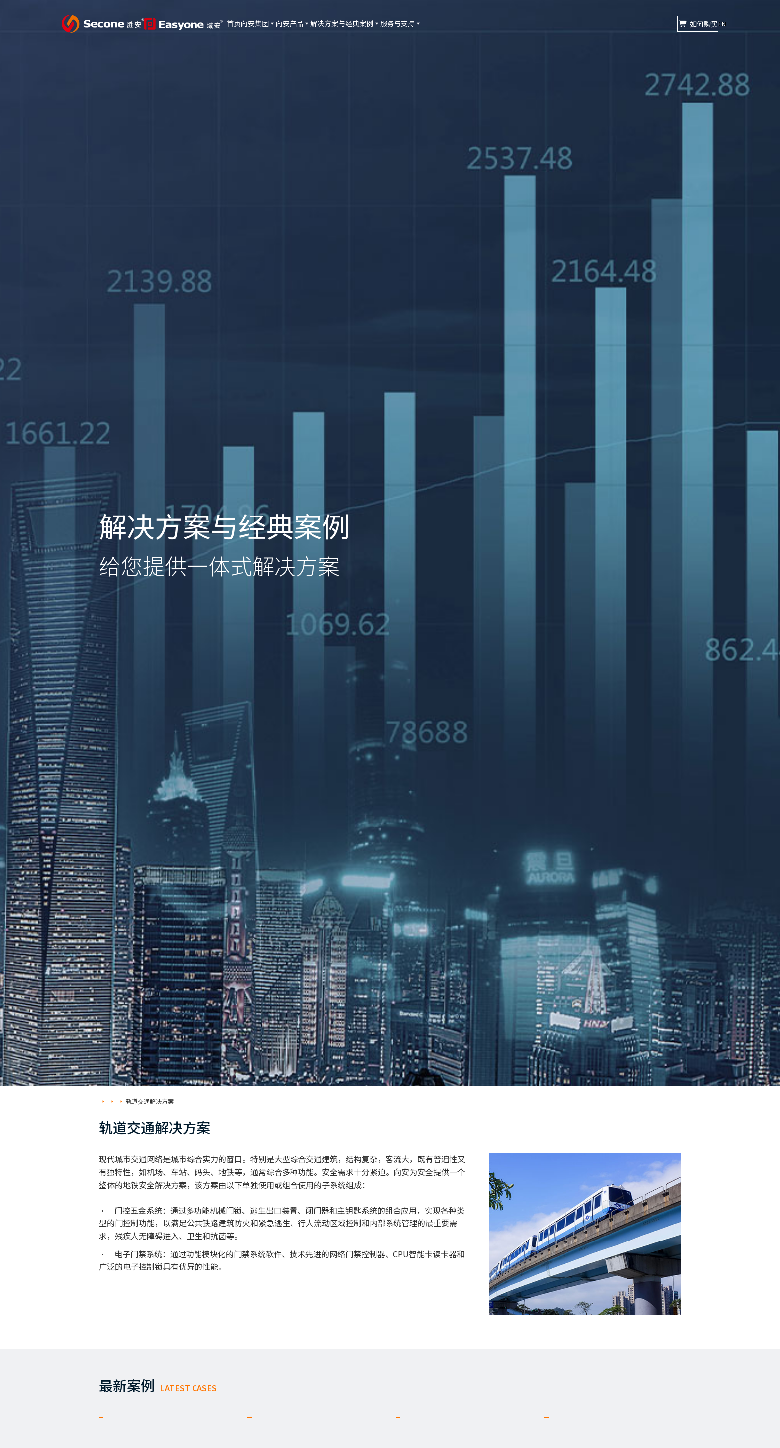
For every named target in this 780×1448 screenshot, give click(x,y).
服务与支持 (482, 23)
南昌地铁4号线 (585, 1416)
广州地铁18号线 (588, 1436)
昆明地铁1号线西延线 (153, 1436)
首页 (252, 23)
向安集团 (292, 23)
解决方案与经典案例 (411, 23)
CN (691, 23)
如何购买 (645, 23)
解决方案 (132, 1101)
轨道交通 (165, 1101)
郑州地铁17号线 (143, 1416)
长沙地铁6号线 (288, 1436)
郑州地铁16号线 (291, 1416)
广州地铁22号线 (440, 1436)
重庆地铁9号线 (437, 1416)
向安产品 (342, 23)
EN (711, 23)
